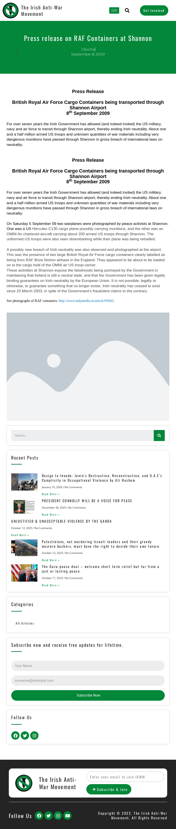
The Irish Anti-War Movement (42, 10)
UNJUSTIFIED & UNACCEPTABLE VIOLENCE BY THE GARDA (61, 521)
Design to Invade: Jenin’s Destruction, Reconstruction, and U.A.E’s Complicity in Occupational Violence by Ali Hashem (102, 478)
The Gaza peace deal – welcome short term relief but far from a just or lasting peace (100, 569)
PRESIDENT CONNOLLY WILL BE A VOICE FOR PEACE (87, 500)
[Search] (159, 435)
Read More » (51, 494)
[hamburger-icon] (114, 10)
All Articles (25, 623)
